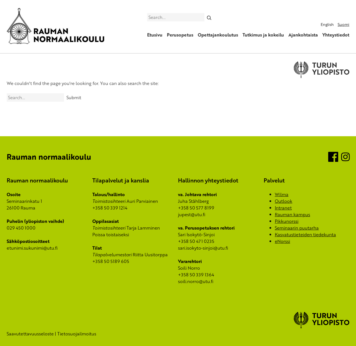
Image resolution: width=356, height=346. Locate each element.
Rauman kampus (292, 214)
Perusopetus (180, 34)
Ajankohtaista (303, 34)
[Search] (209, 17)
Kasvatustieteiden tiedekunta (305, 234)
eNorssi (282, 241)
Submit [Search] (73, 97)
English (327, 24)
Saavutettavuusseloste (30, 333)
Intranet (283, 207)
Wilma (281, 194)
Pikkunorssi (286, 221)
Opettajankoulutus (218, 34)
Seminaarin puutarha (297, 228)
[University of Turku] (321, 327)
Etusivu (154, 34)
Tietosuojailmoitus (76, 333)
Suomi (343, 24)
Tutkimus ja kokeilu (263, 34)
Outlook (283, 201)
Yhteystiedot (335, 34)
